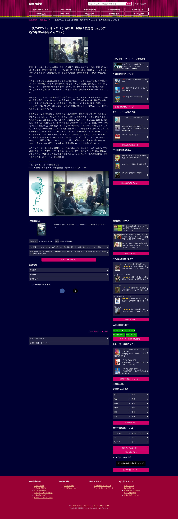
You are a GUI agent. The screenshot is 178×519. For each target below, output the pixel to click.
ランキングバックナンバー (104, 488)
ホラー (134, 442)
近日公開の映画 (113, 9)
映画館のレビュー (71, 488)
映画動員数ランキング (102, 486)
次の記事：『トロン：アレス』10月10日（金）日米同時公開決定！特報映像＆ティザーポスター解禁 (65, 247)
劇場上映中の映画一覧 (130, 145)
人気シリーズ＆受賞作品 (43, 493)
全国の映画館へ (130, 422)
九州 (115, 416)
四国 (133, 412)
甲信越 (116, 408)
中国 (115, 412)
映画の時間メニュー (40, 10)
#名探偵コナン (118, 335)
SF (115, 437)
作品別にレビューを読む (43, 498)
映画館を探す (41, 13)
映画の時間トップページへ (39, 343)
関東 (133, 395)
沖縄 (133, 416)
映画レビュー (130, 319)
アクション (118, 433)
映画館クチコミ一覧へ (130, 448)
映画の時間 (33, 20)
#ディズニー (130, 335)
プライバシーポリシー (100, 506)
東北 (133, 403)
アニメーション (137, 433)
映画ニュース (65, 13)
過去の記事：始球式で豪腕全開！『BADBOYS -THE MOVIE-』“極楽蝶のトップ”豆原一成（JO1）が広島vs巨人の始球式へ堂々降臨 (68, 253)
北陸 (133, 408)
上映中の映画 (65, 9)
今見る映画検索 (140, 4)
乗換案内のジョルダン (81, 506)
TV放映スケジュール (132, 490)
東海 (133, 399)
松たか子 (33, 274)
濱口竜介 (33, 270)
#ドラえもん (117, 330)
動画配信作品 (113, 13)
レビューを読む (137, 13)
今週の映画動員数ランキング (123, 107)
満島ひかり (34, 279)
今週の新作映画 (89, 9)
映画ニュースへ (130, 253)
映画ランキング (137, 9)
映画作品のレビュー (41, 495)
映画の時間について (130, 470)
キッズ (134, 437)
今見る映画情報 (130, 493)
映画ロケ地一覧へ (130, 452)
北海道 (116, 403)
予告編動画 (88, 13)
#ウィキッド (129, 330)
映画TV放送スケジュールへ (130, 379)
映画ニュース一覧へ (68, 259)
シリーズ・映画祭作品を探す (130, 339)
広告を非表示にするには (97, 331)
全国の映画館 (69, 486)
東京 (115, 395)
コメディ (117, 442)
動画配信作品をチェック (130, 183)
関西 (115, 399)
